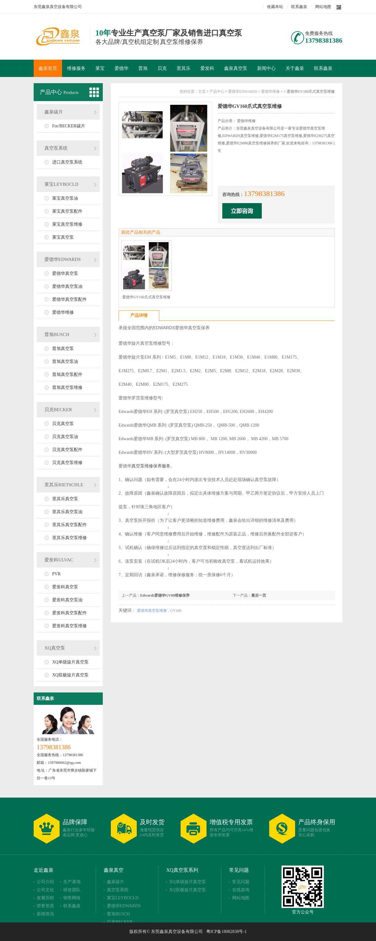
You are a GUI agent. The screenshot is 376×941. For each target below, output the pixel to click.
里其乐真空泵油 (67, 511)
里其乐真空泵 (65, 498)
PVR (56, 574)
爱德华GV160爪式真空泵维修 (146, 297)
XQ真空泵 (54, 647)
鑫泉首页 (48, 68)
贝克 (162, 68)
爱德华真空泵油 (67, 286)
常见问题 (239, 870)
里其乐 (183, 68)
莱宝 (100, 68)
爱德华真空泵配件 (69, 299)
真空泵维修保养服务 (151, 466)
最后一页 (258, 595)
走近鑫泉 (43, 870)
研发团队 (72, 890)
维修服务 (76, 68)
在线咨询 (240, 890)
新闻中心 (266, 68)
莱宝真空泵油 (65, 198)
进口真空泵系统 (67, 162)
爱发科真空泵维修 (69, 626)
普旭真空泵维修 (67, 387)
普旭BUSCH (56, 334)
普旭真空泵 (63, 348)
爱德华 (121, 68)
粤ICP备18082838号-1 (226, 931)
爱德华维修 (63, 312)
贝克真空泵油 (65, 436)
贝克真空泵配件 (67, 449)
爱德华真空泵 (65, 273)
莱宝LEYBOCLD (61, 184)
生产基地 (72, 881)
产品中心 (52, 92)
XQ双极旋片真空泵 (70, 675)
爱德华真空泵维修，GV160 (159, 610)
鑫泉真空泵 (235, 68)
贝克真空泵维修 (67, 462)
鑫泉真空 (113, 870)
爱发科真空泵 (65, 587)
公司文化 (45, 890)
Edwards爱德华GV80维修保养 (165, 595)
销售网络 (72, 898)
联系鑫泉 (299, 6)
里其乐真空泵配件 (69, 524)
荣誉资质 (45, 906)
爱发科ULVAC (58, 559)
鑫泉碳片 (53, 111)
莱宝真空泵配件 (67, 211)
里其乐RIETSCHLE (63, 484)
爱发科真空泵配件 (69, 613)
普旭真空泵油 (65, 361)
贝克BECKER (58, 409)
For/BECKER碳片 (68, 126)
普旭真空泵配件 (67, 374)
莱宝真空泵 (63, 237)
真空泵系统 (56, 148)
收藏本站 (275, 6)
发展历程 (45, 898)
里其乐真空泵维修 (69, 537)
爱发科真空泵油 (67, 600)
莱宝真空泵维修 (67, 224)
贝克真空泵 (63, 423)
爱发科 (207, 68)
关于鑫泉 (295, 68)
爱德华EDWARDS (62, 259)
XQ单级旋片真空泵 (70, 662)
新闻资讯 (45, 914)
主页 (202, 91)
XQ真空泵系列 (182, 870)
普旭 (143, 68)
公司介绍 (45, 881)
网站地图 (323, 6)
